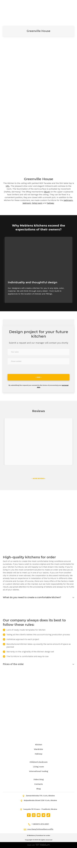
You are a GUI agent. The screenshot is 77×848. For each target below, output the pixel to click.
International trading (38, 771)
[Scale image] (20, 74)
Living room (38, 766)
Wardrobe (38, 749)
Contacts (38, 784)
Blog (38, 789)
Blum (46, 192)
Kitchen (38, 744)
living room (37, 203)
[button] (38, 478)
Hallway (38, 754)
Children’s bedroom (39, 762)
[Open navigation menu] (71, 5)
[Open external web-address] (38, 441)
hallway (50, 203)
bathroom (68, 200)
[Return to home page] (15, 5)
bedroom (27, 203)
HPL (8, 186)
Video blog (38, 779)
